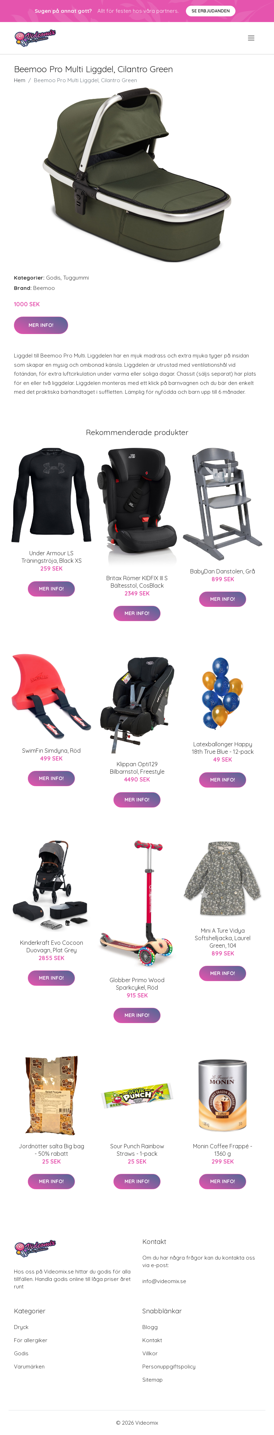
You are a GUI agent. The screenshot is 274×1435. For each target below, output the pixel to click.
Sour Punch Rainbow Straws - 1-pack (137, 1150)
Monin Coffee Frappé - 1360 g (222, 1150)
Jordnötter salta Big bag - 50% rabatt (51, 1150)
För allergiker (30, 1340)
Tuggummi (76, 277)
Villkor (150, 1353)
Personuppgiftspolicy (169, 1366)
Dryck (21, 1327)
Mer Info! (41, 325)
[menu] (251, 38)
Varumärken (29, 1366)
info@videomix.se (164, 1281)
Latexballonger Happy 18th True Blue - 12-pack (223, 748)
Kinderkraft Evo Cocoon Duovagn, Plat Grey (51, 946)
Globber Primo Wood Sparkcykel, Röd (137, 983)
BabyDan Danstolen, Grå (222, 571)
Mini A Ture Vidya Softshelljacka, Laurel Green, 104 (222, 938)
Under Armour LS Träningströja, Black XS (51, 557)
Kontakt (152, 1340)
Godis (53, 277)
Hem (19, 80)
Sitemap (152, 1379)
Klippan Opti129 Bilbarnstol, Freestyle (137, 768)
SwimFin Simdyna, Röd (51, 750)
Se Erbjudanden (211, 11)
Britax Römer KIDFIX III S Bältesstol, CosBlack (137, 581)
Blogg (150, 1327)
